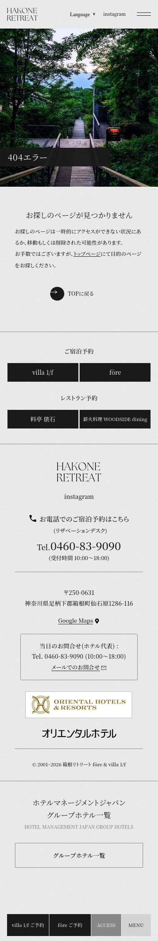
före (115, 372)
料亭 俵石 (42, 419)
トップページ (86, 254)
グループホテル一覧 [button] (79, 855)
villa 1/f (42, 372)
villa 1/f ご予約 (28, 925)
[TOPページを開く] (22, 14)
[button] (143, 14)
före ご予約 (70, 925)
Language (82, 14)
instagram (114, 14)
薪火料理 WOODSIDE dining (115, 419)
